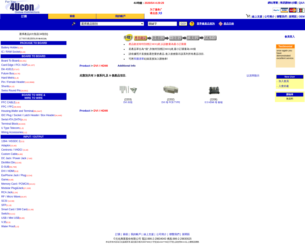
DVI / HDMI (9, 171)
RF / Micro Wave (13, 196)
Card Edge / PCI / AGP (18, 64)
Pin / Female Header (17, 82)
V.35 (5, 222)
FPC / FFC (11, 106)
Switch (8, 213)
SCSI (7, 200)
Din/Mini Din (11, 162)
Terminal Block (13, 123)
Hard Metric (10, 77)
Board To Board (13, 60)
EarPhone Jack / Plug (16, 175)
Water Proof (10, 226)
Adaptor (9, 145)
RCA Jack (9, 192)
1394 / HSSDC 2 (12, 141)
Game (7, 179)
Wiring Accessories (14, 132)
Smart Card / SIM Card (17, 209)
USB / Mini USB (12, 217)
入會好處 (284, 86)
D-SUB (9, 166)
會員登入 (290, 36)
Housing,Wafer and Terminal (21, 110)
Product (85, 65)
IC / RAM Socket (13, 51)
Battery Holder (12, 47)
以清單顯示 (253, 75)
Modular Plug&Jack (16, 188)
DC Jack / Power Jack (16, 158)
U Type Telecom (12, 128)
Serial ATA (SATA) (14, 119)
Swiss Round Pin (14, 90)
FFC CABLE (10, 102)
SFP (6, 205)
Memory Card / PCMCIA (18, 183)
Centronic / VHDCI (14, 149)
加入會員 (284, 81)
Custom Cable (12, 153)
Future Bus (10, 73)
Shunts (7, 86)
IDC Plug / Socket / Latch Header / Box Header (31, 115)
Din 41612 (10, 69)
